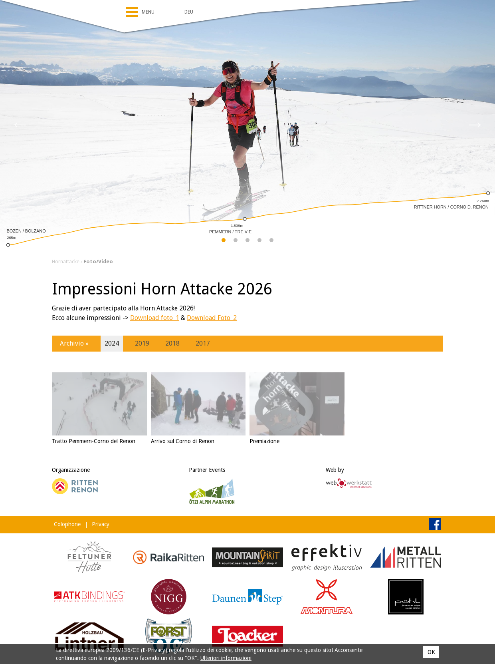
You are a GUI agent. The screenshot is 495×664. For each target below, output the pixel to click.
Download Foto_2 (212, 318)
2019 (142, 343)
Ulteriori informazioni (225, 658)
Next (475, 124)
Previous (20, 124)
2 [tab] (235, 241)
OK (431, 652)
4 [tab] (259, 241)
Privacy (100, 524)
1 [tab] (223, 241)
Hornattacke (65, 261)
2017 (203, 343)
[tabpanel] (247, 124)
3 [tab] (247, 241)
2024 (112, 343)
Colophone (67, 524)
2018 (172, 343)
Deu (188, 12)
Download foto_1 (154, 318)
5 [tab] (271, 241)
